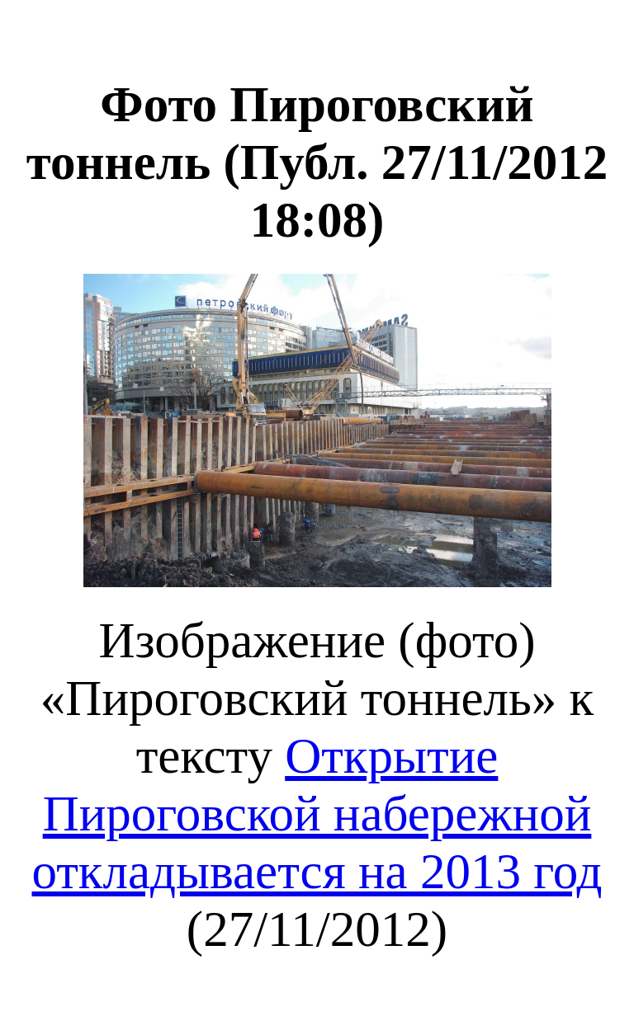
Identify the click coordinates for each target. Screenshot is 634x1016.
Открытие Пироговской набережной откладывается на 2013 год (317, 813)
